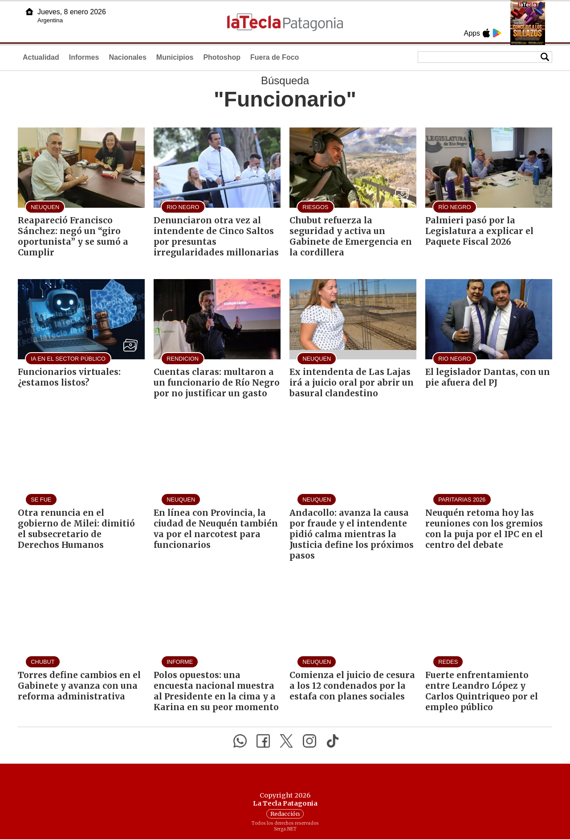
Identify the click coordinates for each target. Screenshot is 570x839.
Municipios (175, 57)
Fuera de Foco (274, 57)
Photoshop (221, 57)
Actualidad (41, 57)
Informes (84, 57)
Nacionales (127, 57)
